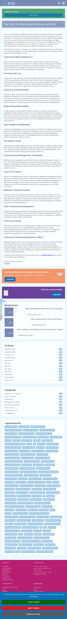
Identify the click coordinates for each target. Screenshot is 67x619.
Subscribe (10, 279)
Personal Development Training (42, 572)
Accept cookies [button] (33, 602)
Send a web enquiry (7, 580)
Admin (8, 263)
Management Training (40, 574)
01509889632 (6, 576)
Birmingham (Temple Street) (10, 587)
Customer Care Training (40, 566)
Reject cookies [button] (33, 608)
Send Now (57, 295)
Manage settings (33, 614)
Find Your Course (11, 11)
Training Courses (39, 562)
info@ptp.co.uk (6, 578)
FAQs (35, 589)
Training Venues (7, 583)
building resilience (47, 255)
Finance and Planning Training (42, 568)
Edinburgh (5, 591)
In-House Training (39, 591)
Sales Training (37, 570)
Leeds (3, 589)
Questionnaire (37, 587)
